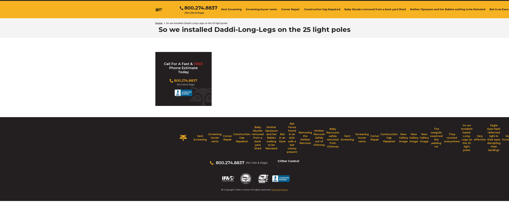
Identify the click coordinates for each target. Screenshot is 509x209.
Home (159, 23)
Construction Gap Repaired (241, 138)
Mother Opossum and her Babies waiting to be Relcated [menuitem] (447, 9)
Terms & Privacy (279, 189)
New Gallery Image (403, 138)
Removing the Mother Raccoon (305, 138)
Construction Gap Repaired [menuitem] (322, 9)
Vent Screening (200, 138)
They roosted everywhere (452, 138)
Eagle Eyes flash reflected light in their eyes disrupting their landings (494, 138)
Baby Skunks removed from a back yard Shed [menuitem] (375, 9)
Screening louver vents (215, 138)
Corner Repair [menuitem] (290, 9)
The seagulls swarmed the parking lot (436, 137)
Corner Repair (227, 138)
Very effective (480, 138)
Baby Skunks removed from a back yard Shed (258, 138)
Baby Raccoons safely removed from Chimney (332, 137)
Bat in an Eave (282, 138)
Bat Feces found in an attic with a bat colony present (292, 138)
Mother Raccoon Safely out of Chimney (319, 137)
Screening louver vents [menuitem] (261, 9)
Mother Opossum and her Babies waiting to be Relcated (271, 138)
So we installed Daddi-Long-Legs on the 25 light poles (466, 138)
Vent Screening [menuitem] (231, 9)
